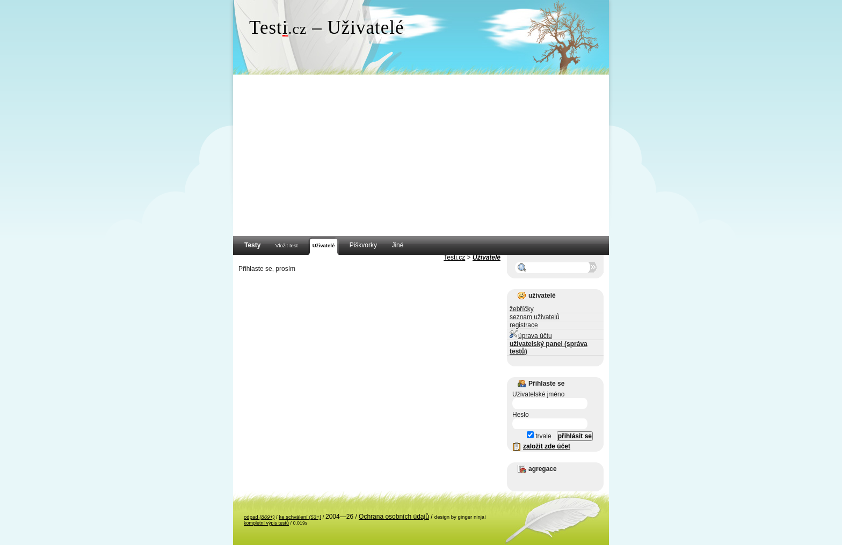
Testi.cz (454, 257)
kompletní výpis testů (266, 523)
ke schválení (300, 517)
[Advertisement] (421, 155)
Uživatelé (486, 257)
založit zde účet (546, 446)
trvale (539, 436)
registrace (524, 325)
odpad (259, 517)
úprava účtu (531, 334)
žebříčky (522, 309)
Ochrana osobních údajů (394, 516)
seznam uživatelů (535, 317)
